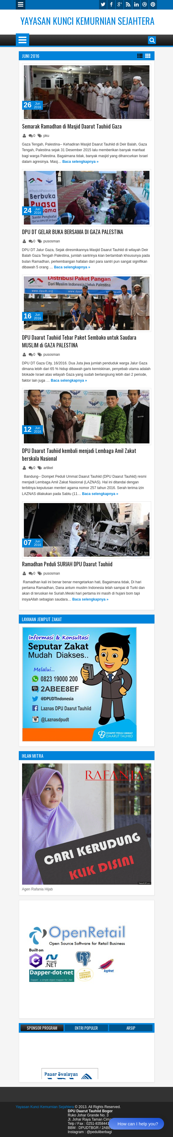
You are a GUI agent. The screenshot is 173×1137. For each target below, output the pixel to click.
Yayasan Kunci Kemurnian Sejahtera (87, 20)
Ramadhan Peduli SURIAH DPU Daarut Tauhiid (67, 564)
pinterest (153, 4)
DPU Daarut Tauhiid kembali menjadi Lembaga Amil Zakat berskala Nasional (79, 454)
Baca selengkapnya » (80, 162)
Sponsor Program (42, 1028)
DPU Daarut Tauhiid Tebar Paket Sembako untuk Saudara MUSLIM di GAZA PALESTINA (79, 341)
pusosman (52, 241)
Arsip (130, 1028)
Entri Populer (86, 1028)
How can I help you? (138, 1123)
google (119, 4)
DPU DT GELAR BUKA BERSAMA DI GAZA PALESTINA (72, 232)
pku (46, 136)
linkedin (136, 4)
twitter (103, 4)
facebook (111, 4)
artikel (48, 468)
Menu (20, 5)
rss (128, 4)
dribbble (145, 4)
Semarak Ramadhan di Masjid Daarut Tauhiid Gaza (72, 126)
